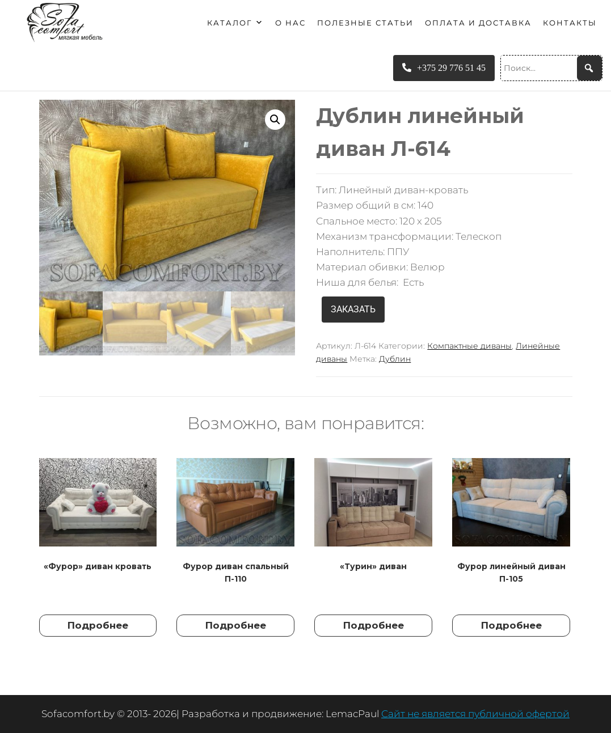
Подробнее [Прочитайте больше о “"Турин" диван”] (373, 625)
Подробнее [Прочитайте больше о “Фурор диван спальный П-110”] (235, 625)
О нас (290, 22)
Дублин (395, 359)
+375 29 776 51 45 (444, 68)
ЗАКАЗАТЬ (353, 309)
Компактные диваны (469, 346)
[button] (275, 119)
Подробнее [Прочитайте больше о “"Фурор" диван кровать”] (98, 625)
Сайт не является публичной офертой (475, 713)
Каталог (235, 22)
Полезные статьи (365, 22)
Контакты (570, 22)
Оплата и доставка (478, 22)
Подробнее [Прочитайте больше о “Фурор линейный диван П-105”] (511, 625)
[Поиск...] (551, 68)
